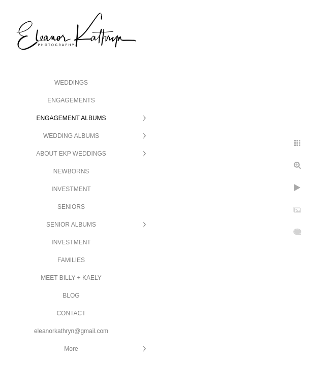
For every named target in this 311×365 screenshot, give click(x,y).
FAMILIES (71, 260)
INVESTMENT (70, 189)
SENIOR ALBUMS (71, 224)
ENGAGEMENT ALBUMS (71, 118)
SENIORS (71, 206)
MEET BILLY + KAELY (71, 277)
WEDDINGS (71, 82)
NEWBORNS (71, 171)
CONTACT (70, 313)
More (71, 348)
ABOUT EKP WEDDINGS (71, 153)
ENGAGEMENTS (71, 100)
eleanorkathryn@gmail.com (71, 331)
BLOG (71, 295)
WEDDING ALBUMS (71, 135)
